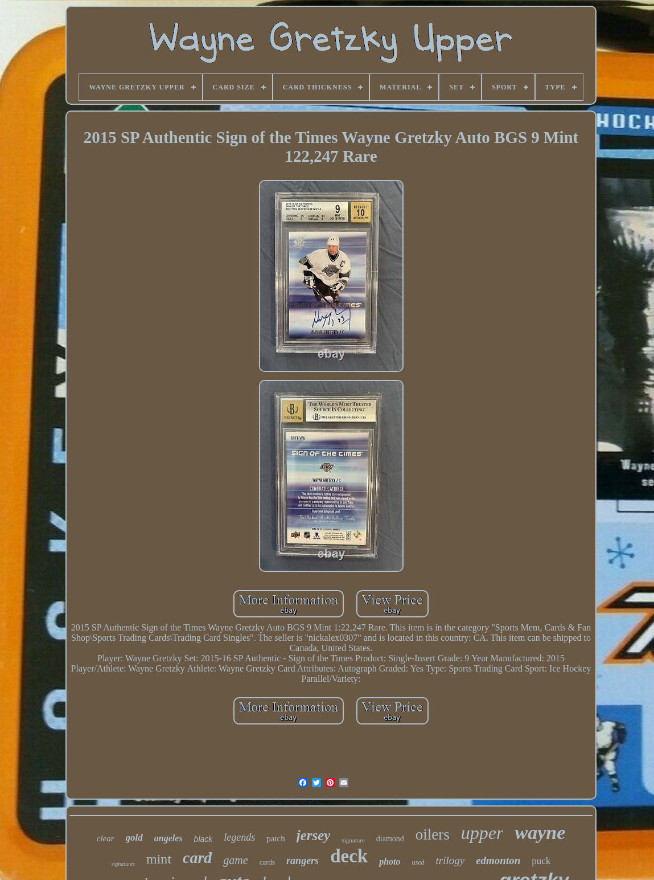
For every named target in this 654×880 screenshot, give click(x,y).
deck (349, 856)
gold (134, 837)
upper (482, 832)
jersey (314, 835)
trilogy (449, 860)
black (203, 839)
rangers (302, 860)
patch (275, 838)
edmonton (498, 860)
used (418, 862)
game (235, 860)
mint (158, 859)
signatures (123, 864)
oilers (433, 834)
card (197, 857)
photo (389, 861)
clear (105, 838)
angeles (168, 838)
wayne (540, 832)
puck (541, 861)
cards (267, 862)
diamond (390, 838)
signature (353, 840)
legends (239, 837)
